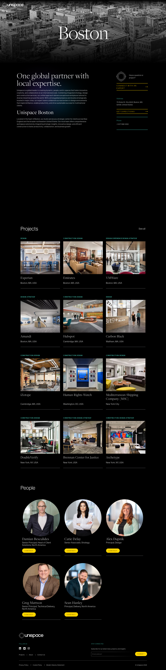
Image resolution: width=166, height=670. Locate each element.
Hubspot (69, 336)
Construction (69, 238)
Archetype (113, 456)
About (31, 654)
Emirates (69, 277)
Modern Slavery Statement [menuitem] (55, 664)
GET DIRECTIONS (126, 111)
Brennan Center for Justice (82, 456)
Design (23, 238)
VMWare (112, 277)
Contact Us (41, 654)
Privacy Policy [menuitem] (23, 664)
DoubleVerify (30, 456)
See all (141, 228)
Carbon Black (115, 336)
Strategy (133, 238)
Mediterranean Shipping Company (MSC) (123, 396)
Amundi (26, 336)
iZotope (26, 394)
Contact (158, 4)
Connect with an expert (127, 87)
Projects (48, 4)
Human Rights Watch (78, 394)
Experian (27, 277)
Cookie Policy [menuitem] (37, 664)
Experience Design (120, 238)
